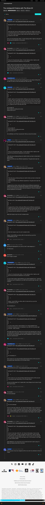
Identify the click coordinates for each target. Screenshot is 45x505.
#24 (41, 116)
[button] (1, 503)
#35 (41, 366)
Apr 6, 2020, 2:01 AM (19, 449)
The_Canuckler (10, 48)
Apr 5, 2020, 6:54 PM (22, 139)
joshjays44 (10, 19)
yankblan (9, 449)
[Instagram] (15, 464)
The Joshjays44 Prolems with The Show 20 (25, 21)
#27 (41, 195)
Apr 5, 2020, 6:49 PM (24, 87)
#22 (41, 78)
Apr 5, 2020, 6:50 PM (24, 116)
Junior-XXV (10, 87)
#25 (41, 139)
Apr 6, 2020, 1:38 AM (24, 366)
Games (32, 0)
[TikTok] (33, 464)
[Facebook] (19, 464)
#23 (41, 87)
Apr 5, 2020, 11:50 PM (17, 244)
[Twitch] (26, 464)
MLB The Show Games (22, 484)
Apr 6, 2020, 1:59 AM (24, 421)
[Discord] (29, 464)
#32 (41, 289)
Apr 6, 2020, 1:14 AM (24, 289)
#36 (41, 391)
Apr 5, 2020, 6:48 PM (23, 78)
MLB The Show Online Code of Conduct (22, 482)
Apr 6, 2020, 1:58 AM (24, 399)
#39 (41, 449)
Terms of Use (22, 476)
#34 (41, 343)
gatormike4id (9, 254)
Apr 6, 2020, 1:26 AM (26, 343)
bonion (8, 244)
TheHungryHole (11, 262)
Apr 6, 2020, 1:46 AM (20, 391)
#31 (41, 262)
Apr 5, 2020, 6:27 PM (24, 19)
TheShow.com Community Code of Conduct (22, 480)
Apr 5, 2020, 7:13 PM (23, 166)
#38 (41, 421)
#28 (41, 220)
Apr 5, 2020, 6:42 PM (24, 48)
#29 (41, 244)
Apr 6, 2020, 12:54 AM (26, 262)
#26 (41, 166)
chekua (9, 139)
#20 (41, 19)
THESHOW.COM (3, 0)
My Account (42, 0)
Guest (17, 19)
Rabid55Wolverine (11, 78)
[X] (12, 464)
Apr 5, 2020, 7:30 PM (24, 195)
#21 (41, 48)
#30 (41, 254)
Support (36, 0)
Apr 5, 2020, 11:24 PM (24, 220)
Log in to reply (38, 14)
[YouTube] (22, 464)
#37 (41, 399)
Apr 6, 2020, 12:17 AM (20, 254)
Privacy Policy (22, 478)
